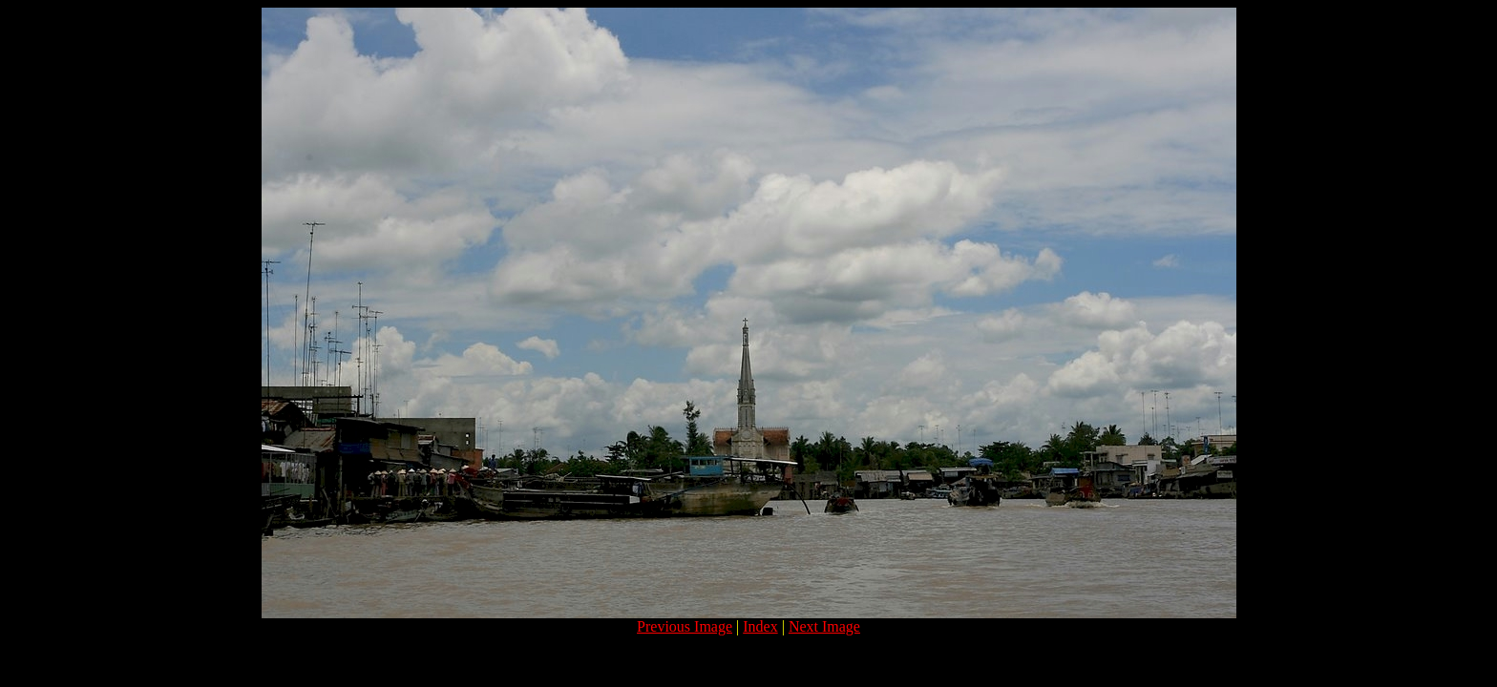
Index (760, 626)
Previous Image (684, 626)
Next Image (824, 626)
